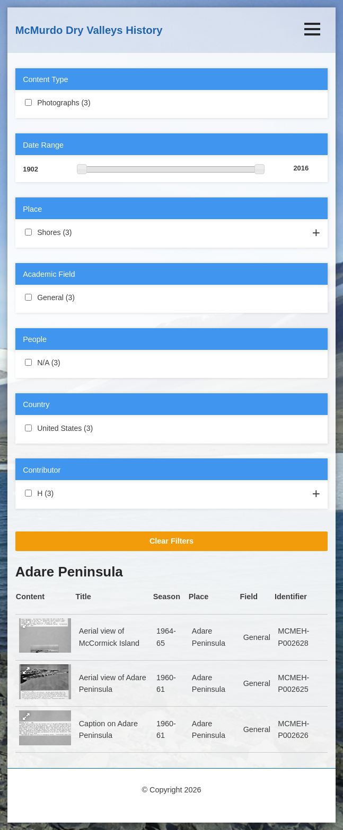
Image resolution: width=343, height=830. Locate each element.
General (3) (87, 297)
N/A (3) (73, 362)
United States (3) (105, 427)
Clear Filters (171, 541)
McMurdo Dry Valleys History (89, 30)
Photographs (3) (103, 102)
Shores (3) (84, 232)
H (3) (66, 493)
